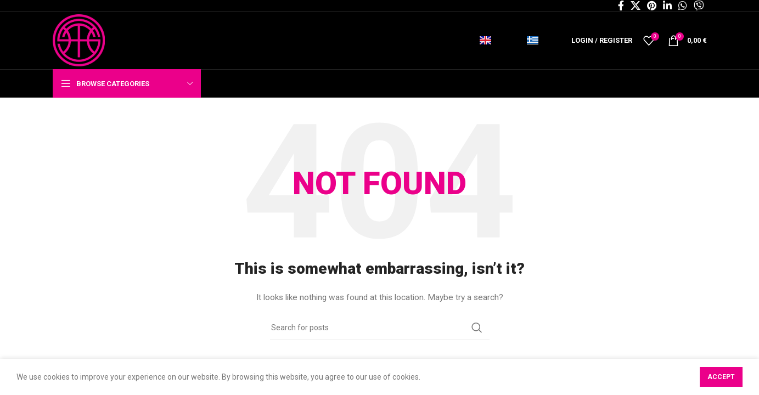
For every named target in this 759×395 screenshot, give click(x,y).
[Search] (380, 327)
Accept (721, 377)
